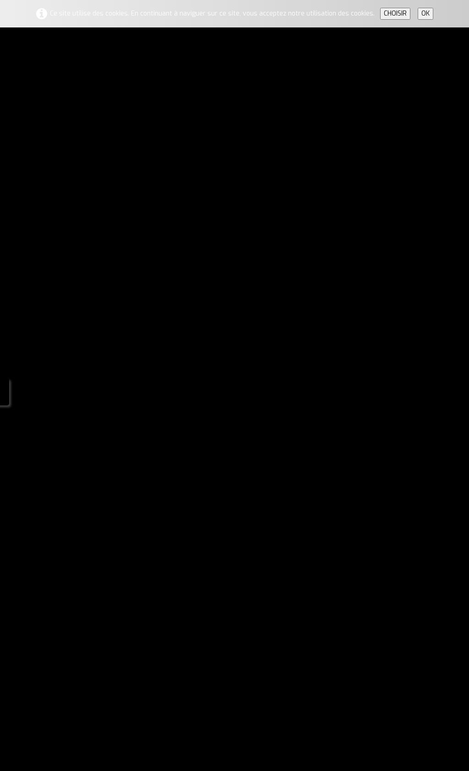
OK (425, 13)
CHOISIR (395, 13)
